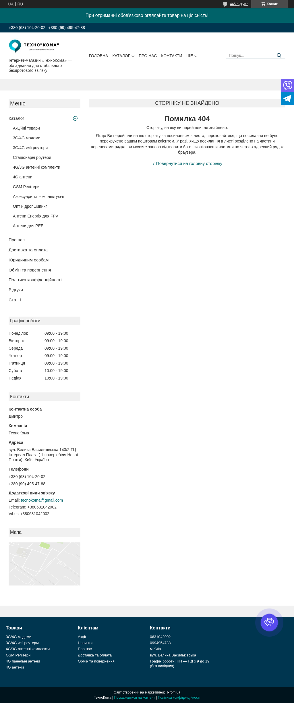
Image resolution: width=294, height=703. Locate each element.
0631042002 (160, 637)
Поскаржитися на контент (134, 698)
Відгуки (16, 289)
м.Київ (155, 649)
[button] (269, 622)
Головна (98, 55)
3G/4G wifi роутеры (22, 643)
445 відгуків (239, 4)
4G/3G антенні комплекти (36, 167)
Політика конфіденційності (35, 279)
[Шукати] (278, 55)
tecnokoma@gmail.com (42, 500)
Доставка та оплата (28, 249)
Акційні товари (26, 128)
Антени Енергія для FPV (35, 216)
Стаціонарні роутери (32, 157)
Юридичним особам (29, 259)
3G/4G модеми (26, 138)
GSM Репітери (26, 186)
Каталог (121, 55)
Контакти (171, 55)
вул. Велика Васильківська (173, 655)
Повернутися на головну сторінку (189, 163)
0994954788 (160, 643)
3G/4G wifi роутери (30, 147)
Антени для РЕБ (28, 226)
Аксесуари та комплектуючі (38, 196)
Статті (15, 299)
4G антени (22, 177)
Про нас (148, 55)
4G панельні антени (23, 661)
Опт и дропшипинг (30, 206)
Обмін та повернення (30, 269)
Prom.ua (173, 692)
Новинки (85, 643)
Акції (82, 637)
